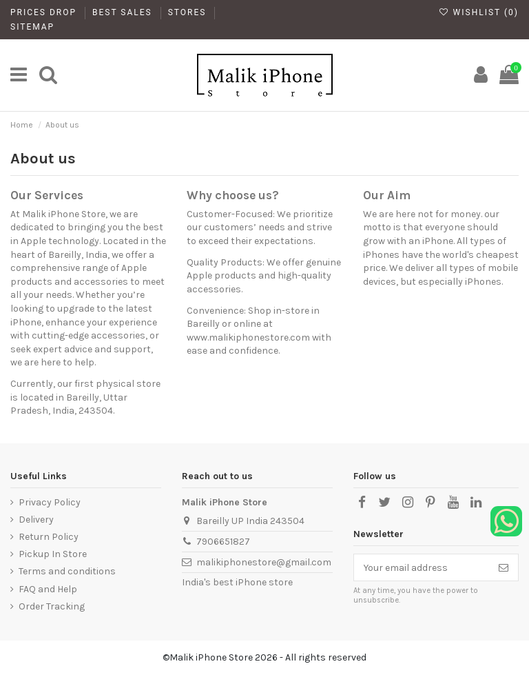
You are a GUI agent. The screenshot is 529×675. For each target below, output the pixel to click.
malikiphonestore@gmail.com (263, 562)
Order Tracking (52, 606)
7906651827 (223, 541)
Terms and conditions (67, 571)
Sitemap (32, 27)
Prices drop (45, 12)
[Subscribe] (503, 567)
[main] (18, 75)
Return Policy (49, 537)
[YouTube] (453, 502)
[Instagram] (407, 502)
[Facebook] (361, 502)
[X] (384, 502)
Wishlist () (479, 12)
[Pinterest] (430, 502)
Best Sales (124, 12)
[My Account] (481, 75)
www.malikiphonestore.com (248, 337)
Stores (189, 12)
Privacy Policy (50, 502)
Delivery (36, 519)
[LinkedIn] (476, 502)
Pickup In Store (53, 554)
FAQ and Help (48, 589)
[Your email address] (421, 567)
